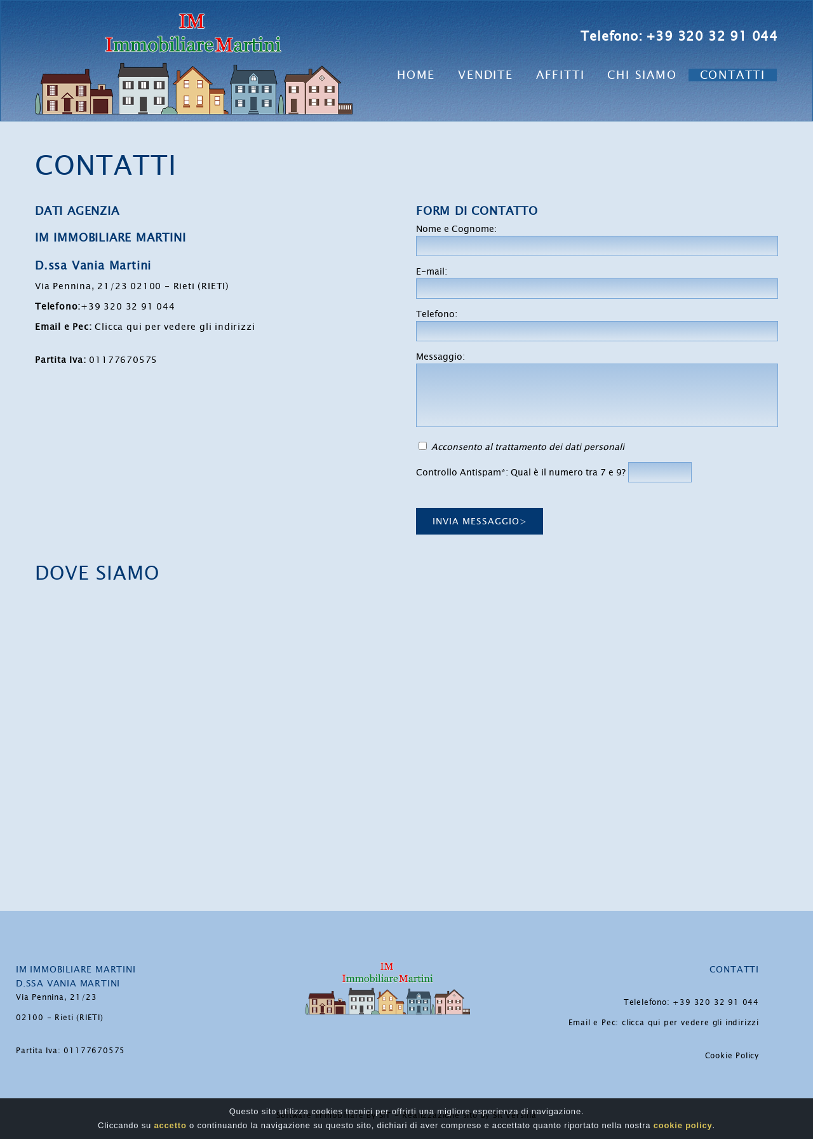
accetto (170, 1125)
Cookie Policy (732, 1055)
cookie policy (683, 1125)
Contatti (732, 75)
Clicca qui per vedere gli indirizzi (175, 327)
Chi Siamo (641, 75)
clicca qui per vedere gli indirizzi (690, 1022)
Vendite (485, 75)
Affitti (560, 75)
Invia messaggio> (480, 521)
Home (416, 75)
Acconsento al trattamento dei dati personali (527, 447)
